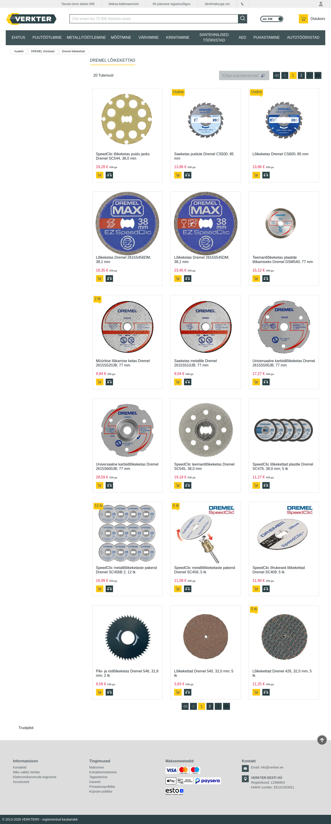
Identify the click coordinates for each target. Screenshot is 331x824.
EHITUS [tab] (18, 37)
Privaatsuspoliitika (102, 786)
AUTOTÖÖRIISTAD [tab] (303, 37)
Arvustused (21, 782)
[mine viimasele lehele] (318, 75)
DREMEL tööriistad (42, 51)
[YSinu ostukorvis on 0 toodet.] (312, 19)
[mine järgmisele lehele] (309, 75)
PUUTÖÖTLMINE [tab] (47, 37)
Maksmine (96, 767)
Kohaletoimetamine (103, 772)
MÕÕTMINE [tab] (121, 37)
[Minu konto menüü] (321, 4)
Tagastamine (98, 777)
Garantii (95, 782)
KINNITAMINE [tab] (178, 37)
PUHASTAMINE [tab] (267, 37)
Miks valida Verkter (26, 772)
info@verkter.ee (272, 767)
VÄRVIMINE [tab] (149, 37)
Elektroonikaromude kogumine (35, 777)
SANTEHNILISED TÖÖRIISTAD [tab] (214, 37)
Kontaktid (19, 767)
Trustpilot (26, 728)
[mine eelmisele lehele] (285, 75)
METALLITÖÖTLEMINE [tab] (86, 37)
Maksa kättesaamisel (124, 4)
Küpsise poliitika (100, 791)
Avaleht (19, 51)
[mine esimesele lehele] (276, 75)
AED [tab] (242, 37)
